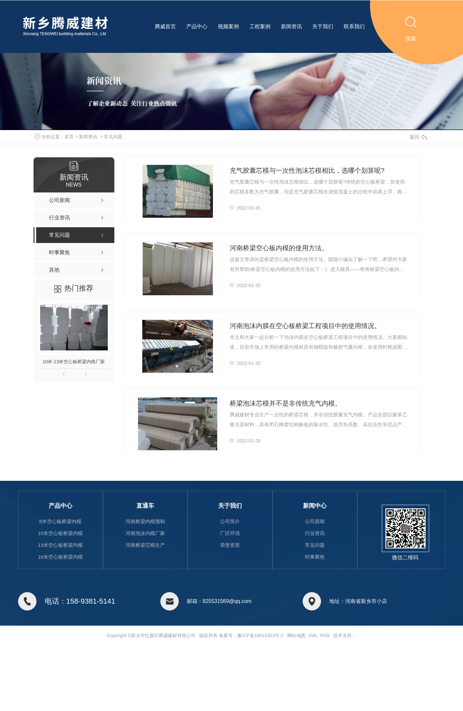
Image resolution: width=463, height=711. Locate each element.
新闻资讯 (291, 26)
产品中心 (196, 26)
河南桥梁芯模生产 (145, 545)
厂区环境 (230, 533)
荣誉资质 (230, 545)
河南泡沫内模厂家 (145, 533)
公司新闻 (315, 521)
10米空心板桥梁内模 (60, 533)
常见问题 (113, 136)
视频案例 (228, 26)
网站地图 (296, 635)
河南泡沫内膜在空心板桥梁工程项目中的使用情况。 (305, 325)
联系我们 (354, 26)
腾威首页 (165, 26)
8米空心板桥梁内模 (60, 521)
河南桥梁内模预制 (145, 521)
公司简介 (230, 521)
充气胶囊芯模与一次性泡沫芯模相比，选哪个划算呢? (307, 170)
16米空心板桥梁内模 (60, 557)
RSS (325, 635)
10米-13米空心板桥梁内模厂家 (74, 361)
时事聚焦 (315, 557)
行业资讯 (315, 533)
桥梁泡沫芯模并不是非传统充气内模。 (285, 403)
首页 (69, 136)
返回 (418, 137)
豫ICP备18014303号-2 (260, 635)
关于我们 (322, 26)
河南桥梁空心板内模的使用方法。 (279, 248)
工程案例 (259, 26)
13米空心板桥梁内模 (60, 545)
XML (312, 635)
